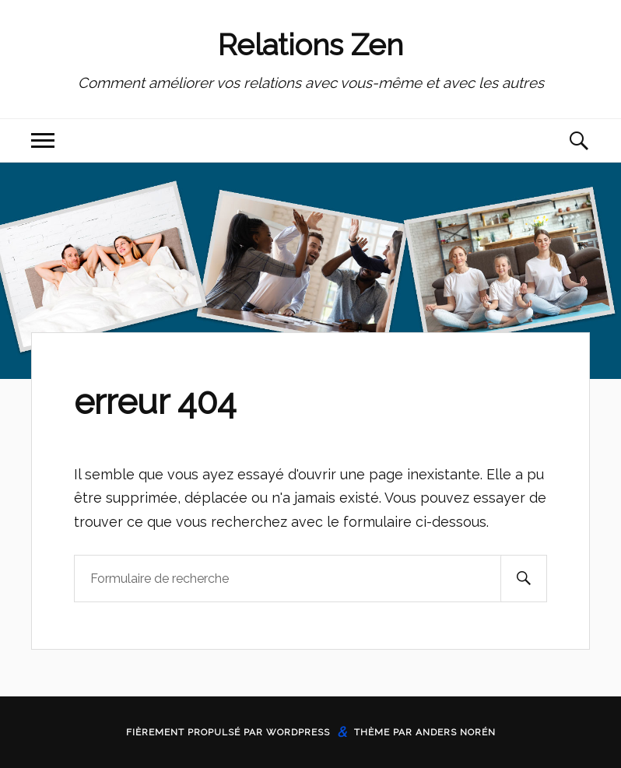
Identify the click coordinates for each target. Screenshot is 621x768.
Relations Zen (310, 44)
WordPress (298, 732)
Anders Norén (456, 732)
